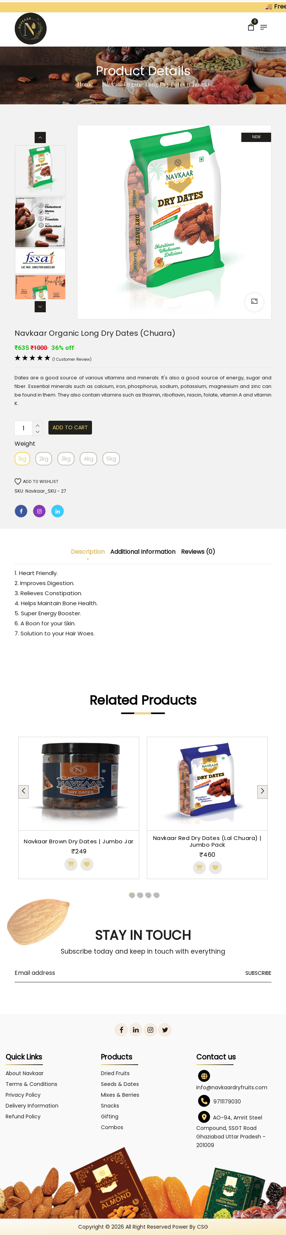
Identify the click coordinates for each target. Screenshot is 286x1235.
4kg (88, 458)
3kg (66, 458)
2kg (43, 458)
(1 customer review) (72, 359)
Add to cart (70, 427)
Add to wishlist (36, 481)
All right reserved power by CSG (166, 1227)
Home (85, 84)
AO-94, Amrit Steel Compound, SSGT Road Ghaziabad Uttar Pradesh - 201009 (231, 1131)
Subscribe (258, 973)
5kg (111, 458)
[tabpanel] (78, 808)
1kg (22, 458)
